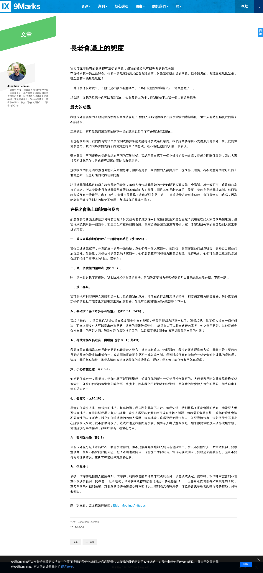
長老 (75, 542)
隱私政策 (67, 566)
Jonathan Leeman (88, 521)
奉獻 (244, 11)
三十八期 (90, 542)
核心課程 (121, 11)
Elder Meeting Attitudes (129, 505)
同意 (245, 564)
